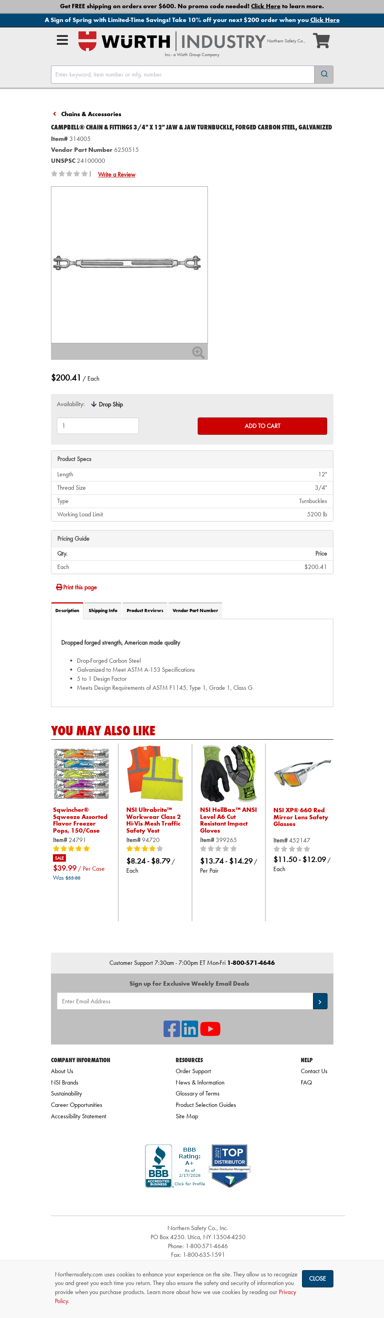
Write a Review (116, 174)
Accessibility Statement (78, 1116)
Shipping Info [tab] (103, 610)
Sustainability (66, 1093)
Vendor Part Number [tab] (195, 610)
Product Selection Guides (206, 1104)
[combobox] (192, 75)
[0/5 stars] (229, 849)
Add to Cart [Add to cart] (262, 426)
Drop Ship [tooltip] (111, 404)
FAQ (306, 1082)
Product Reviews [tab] (145, 610)
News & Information (200, 1082)
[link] (198, 1202)
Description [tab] (67, 610)
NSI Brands (64, 1082)
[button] (320, 1001)
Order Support (193, 1071)
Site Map (187, 1116)
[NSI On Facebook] (172, 1033)
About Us (62, 1071)
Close (317, 1278)
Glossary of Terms (198, 1093)
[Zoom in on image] (129, 264)
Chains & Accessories (91, 114)
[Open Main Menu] (62, 40)
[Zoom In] (198, 355)
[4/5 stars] (155, 849)
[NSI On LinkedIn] (190, 1033)
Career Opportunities (76, 1104)
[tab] (192, 662)
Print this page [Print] (76, 587)
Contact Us (314, 1071)
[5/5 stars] (82, 849)
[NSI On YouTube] (210, 1033)
